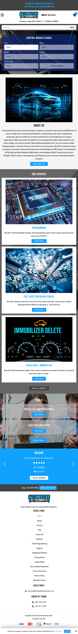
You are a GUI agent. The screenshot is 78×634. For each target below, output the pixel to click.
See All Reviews (39, 478)
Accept (67, 631)
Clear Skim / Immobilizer (39, 365)
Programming (39, 228)
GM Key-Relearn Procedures (39, 409)
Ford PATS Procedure (39, 425)
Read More (39, 310)
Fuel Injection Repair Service (39, 296)
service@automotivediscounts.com (41, 591)
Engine (42, 52)
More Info (39, 379)
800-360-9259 (49, 15)
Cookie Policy (58, 631)
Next (73, 465)
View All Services (39, 388)
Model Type (8, 61)
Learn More (39, 241)
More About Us (39, 164)
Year (6, 43)
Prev (5, 465)
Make (41, 43)
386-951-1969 (40, 606)
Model (6, 52)
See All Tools (38, 440)
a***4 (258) (39, 467)
